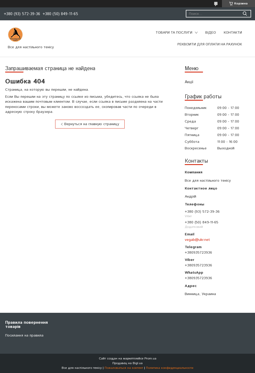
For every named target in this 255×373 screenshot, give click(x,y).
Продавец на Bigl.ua (127, 363)
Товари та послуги (174, 32)
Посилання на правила (24, 335)
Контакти (233, 32)
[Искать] (245, 13)
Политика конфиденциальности (169, 368)
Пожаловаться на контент (124, 368)
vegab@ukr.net (197, 239)
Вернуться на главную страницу (91, 124)
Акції (189, 82)
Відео (210, 32)
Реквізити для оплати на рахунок (209, 44)
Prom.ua (150, 358)
